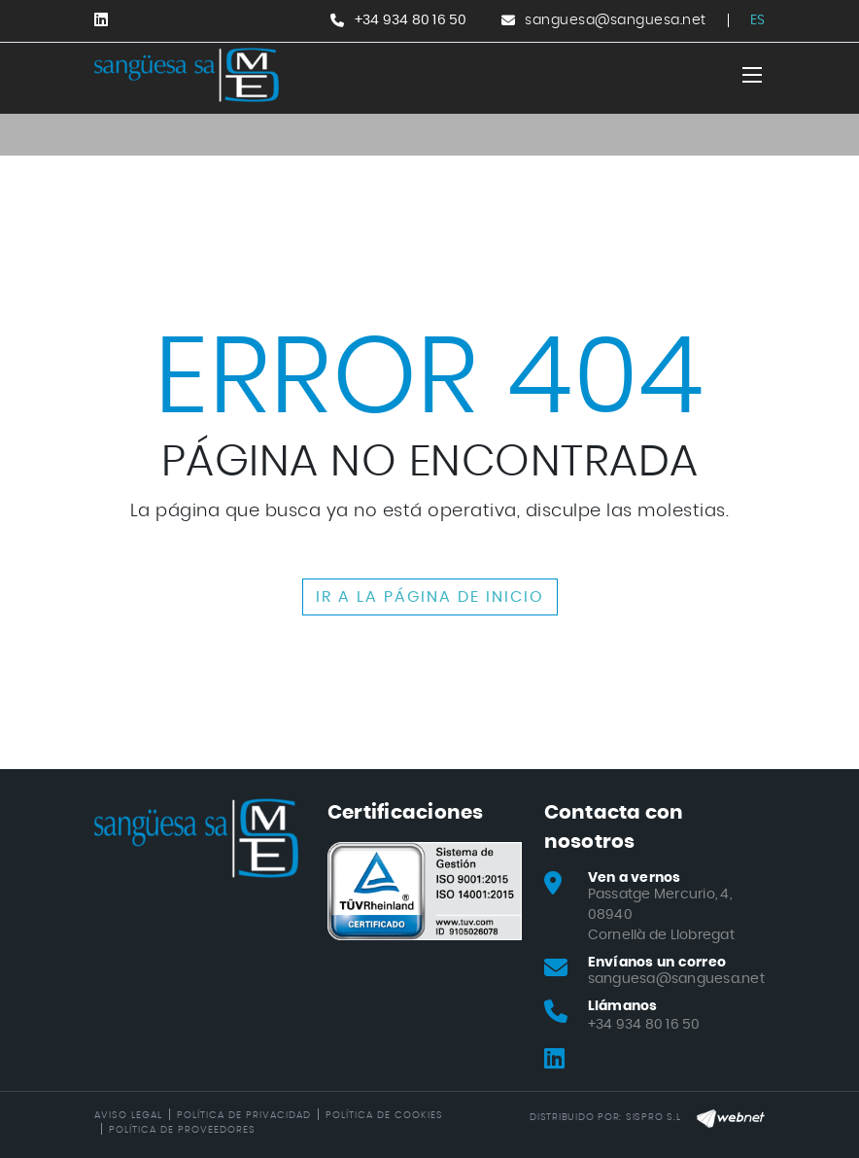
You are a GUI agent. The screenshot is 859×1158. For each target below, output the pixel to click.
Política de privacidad (244, 1115)
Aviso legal (128, 1115)
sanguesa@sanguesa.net (615, 20)
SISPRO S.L (653, 1117)
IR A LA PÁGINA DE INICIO (430, 597)
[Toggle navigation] (752, 74)
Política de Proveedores (182, 1130)
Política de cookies (384, 1115)
